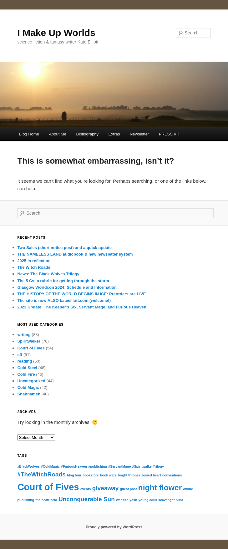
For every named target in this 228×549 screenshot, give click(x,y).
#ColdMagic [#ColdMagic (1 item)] (50, 466)
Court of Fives (30, 348)
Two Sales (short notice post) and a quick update (64, 247)
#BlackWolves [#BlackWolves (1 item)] (28, 466)
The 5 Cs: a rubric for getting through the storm (63, 280)
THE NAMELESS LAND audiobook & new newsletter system (75, 254)
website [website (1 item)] (122, 500)
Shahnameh (28, 394)
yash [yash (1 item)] (133, 500)
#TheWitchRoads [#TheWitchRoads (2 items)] (41, 474)
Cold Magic (28, 387)
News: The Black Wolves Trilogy (48, 274)
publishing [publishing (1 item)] (25, 500)
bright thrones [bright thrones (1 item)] (129, 475)
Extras (114, 134)
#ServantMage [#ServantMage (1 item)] (119, 466)
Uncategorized (31, 381)
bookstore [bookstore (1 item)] (91, 475)
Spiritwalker (28, 341)
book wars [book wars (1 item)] (108, 475)
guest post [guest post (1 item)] (128, 489)
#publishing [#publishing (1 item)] (97, 466)
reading (24, 361)
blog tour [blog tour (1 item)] (74, 475)
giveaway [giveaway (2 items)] (105, 488)
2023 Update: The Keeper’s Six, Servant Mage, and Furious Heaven (81, 307)
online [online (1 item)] (188, 489)
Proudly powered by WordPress (114, 527)
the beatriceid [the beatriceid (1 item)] (46, 500)
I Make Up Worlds (56, 33)
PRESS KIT (169, 134)
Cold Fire (26, 374)
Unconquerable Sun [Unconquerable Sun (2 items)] (86, 499)
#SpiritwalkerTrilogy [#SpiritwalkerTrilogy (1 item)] (148, 466)
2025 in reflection (33, 260)
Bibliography (87, 134)
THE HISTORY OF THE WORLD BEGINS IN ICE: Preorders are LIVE (81, 294)
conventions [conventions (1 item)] (172, 475)
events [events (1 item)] (85, 489)
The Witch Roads (33, 267)
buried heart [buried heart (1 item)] (151, 475)
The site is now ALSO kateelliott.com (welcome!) (64, 300)
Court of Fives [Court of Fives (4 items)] (48, 487)
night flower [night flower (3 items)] (160, 487)
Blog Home (29, 134)
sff (19, 354)
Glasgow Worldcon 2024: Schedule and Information (67, 287)
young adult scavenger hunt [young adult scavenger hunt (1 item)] (161, 500)
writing (24, 334)
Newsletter (139, 134)
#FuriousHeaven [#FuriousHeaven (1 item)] (74, 466)
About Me (57, 134)
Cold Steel (27, 367)
